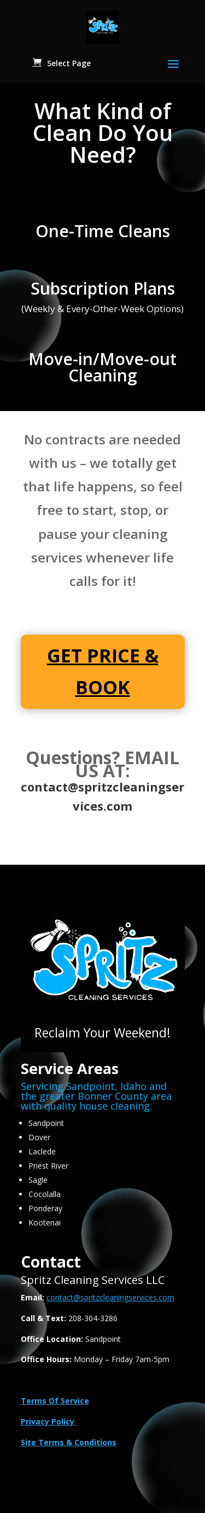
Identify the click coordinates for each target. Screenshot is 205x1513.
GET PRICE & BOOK (103, 671)
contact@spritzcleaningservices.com (110, 1297)
